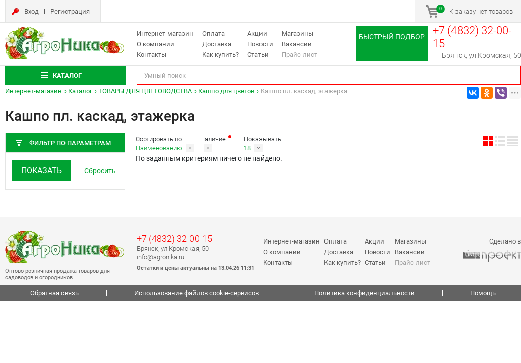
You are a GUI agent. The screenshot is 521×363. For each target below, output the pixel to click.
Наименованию (159, 148)
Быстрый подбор (392, 37)
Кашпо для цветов (226, 91)
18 (247, 148)
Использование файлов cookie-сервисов (196, 293)
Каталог (80, 91)
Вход (31, 11)
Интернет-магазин (165, 33)
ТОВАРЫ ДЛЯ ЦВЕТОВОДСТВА (145, 91)
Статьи (258, 54)
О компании (155, 44)
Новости (260, 44)
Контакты (151, 54)
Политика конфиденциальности (364, 293)
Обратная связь (54, 293)
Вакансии (297, 44)
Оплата (213, 33)
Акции (257, 33)
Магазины (297, 33)
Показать (41, 170)
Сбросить (100, 171)
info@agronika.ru (160, 257)
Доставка (216, 44)
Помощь (483, 293)
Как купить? (220, 54)
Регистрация (70, 11)
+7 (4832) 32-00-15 (174, 238)
